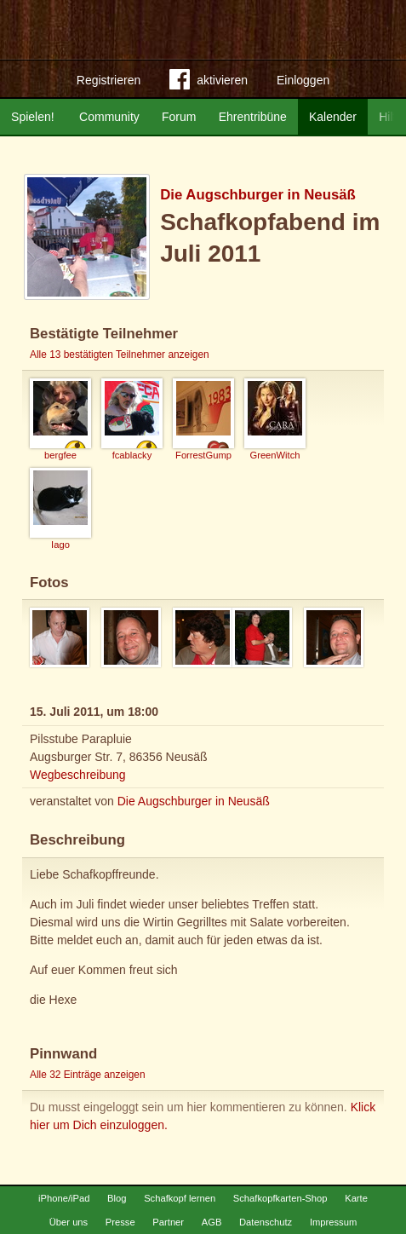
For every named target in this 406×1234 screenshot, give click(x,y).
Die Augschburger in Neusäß (258, 195)
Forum (179, 117)
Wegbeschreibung (78, 774)
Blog (116, 1198)
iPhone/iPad (63, 1198)
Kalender (333, 117)
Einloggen (303, 80)
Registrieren (108, 80)
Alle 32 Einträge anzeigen (88, 1075)
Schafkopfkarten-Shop (280, 1198)
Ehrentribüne (253, 117)
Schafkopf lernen (179, 1198)
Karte (356, 1198)
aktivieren (208, 83)
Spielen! (32, 117)
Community (109, 117)
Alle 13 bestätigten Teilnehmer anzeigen (119, 354)
